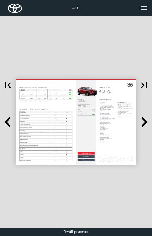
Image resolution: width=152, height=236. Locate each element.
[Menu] (144, 8)
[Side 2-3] (76, 8)
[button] (8, 85)
